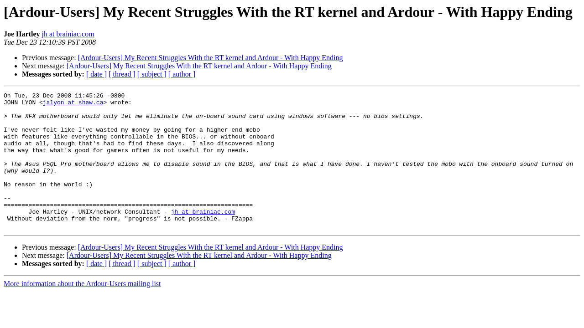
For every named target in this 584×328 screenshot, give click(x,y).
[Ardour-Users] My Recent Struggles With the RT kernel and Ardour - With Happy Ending (210, 58)
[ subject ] (152, 74)
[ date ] (96, 74)
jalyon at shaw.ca (73, 105)
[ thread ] (122, 74)
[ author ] (182, 74)
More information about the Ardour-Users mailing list (82, 311)
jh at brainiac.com (68, 34)
